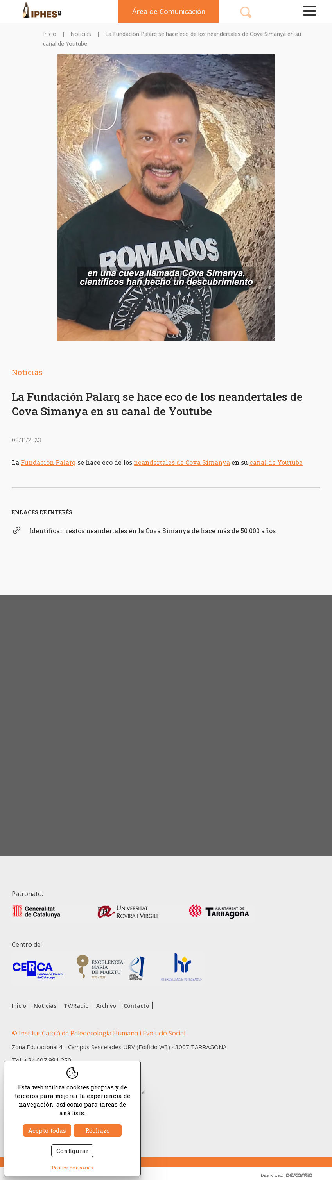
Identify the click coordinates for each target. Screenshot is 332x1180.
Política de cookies (72, 1167)
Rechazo (97, 1130)
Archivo (106, 1005)
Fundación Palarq (48, 462)
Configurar (72, 1151)
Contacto (136, 1005)
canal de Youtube (276, 462)
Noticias (80, 33)
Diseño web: (286, 1175)
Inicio (49, 33)
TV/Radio (76, 1005)
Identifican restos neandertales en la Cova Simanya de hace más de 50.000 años (152, 531)
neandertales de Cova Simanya (182, 462)
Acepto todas (47, 1130)
